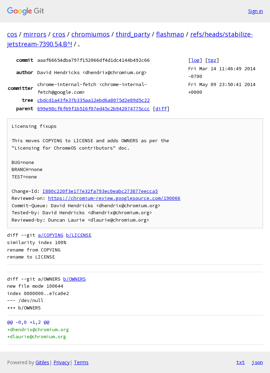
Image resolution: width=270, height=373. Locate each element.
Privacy (61, 362)
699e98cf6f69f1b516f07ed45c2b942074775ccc (93, 108)
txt (240, 362)
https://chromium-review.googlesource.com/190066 (114, 198)
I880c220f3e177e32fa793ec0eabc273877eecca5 (100, 191)
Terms (81, 362)
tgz (212, 60)
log (195, 60)
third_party (133, 34)
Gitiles (42, 362)
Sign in (255, 11)
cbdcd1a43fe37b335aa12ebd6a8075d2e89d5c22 (93, 100)
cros (58, 34)
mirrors (34, 34)
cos (12, 34)
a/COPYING (50, 235)
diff (161, 108)
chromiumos (90, 34)
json (257, 362)
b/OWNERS (74, 279)
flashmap (170, 34)
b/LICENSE (78, 235)
